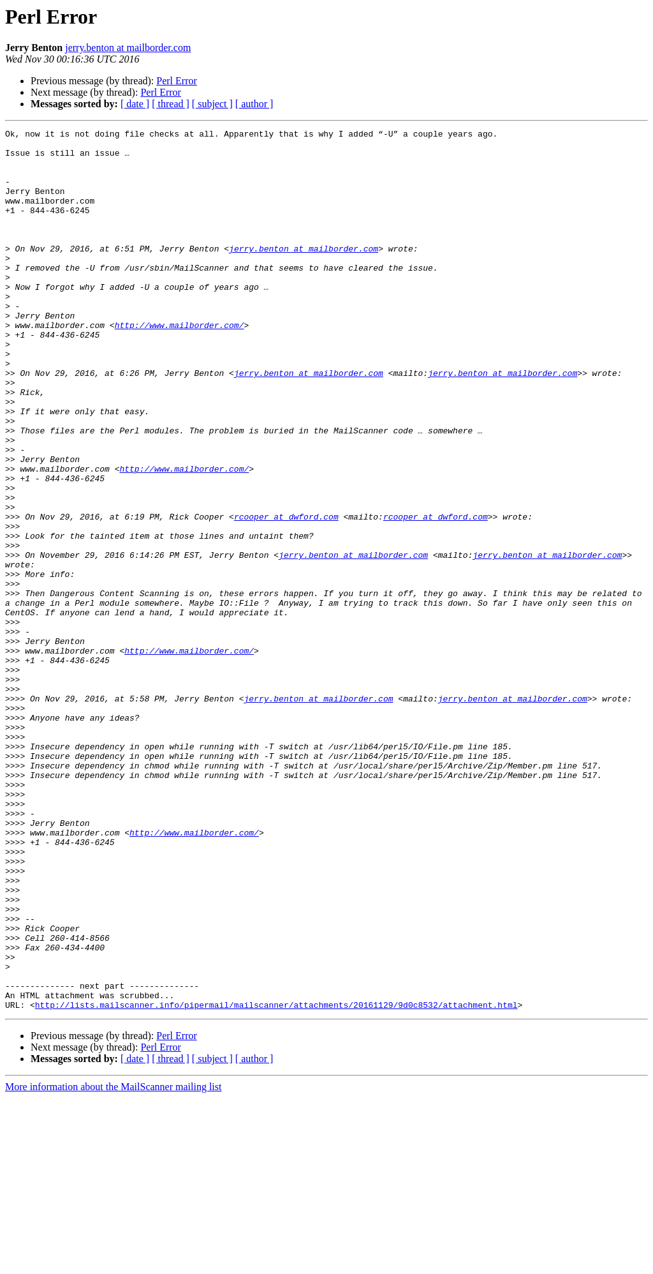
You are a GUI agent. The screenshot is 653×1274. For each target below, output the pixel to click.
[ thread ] (170, 103)
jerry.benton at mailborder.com (128, 47)
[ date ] (135, 103)
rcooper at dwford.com (286, 595)
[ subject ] (212, 103)
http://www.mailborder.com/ (179, 365)
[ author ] (254, 103)
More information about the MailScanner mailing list (113, 1262)
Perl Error (176, 80)
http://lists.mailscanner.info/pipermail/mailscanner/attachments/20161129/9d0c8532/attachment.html (276, 1181)
